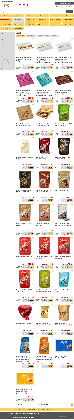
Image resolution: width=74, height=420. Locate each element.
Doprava (18, 409)
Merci (2, 51)
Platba (23, 409)
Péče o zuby (18, 25)
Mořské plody (4, 60)
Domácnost (18, 15)
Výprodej (5, 28)
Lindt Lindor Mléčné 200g (24, 256)
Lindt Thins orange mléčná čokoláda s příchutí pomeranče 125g (24, 391)
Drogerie (30, 15)
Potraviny (55, 15)
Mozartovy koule (5, 63)
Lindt (2, 33)
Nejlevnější (40, 35)
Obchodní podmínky (43, 409)
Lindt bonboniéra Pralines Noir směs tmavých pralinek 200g (63, 92)
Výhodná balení (68, 25)
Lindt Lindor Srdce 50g (23, 323)
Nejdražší (47, 35)
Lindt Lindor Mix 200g (62, 190)
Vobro (2, 69)
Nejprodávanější (30, 35)
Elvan (2, 39)
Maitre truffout (4, 48)
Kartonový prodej (55, 25)
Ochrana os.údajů (53, 409)
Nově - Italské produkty (30, 20)
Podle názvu (55, 35)
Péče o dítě (31, 25)
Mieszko (3, 54)
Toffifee (3, 66)
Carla (2, 36)
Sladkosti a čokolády (18, 19)
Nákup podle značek (43, 25)
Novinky (6, 15)
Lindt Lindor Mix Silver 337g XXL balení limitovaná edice (63, 225)
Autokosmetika (18, 28)
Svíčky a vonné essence (43, 20)
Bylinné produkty (68, 19)
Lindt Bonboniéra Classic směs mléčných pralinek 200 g (24, 59)
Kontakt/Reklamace (31, 409)
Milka (2, 57)
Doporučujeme (21, 35)
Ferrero (3, 42)
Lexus (2, 45)
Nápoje (68, 15)
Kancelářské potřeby (55, 19)
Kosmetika (43, 15)
